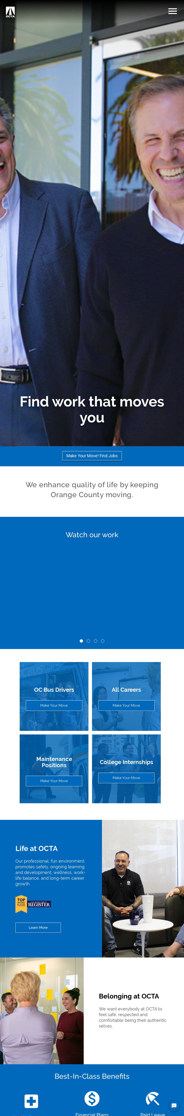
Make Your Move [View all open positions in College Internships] (126, 778)
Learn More (38, 927)
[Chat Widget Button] (174, 1106)
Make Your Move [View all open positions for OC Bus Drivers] (54, 705)
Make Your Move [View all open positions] (126, 705)
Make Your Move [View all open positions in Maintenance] (54, 781)
